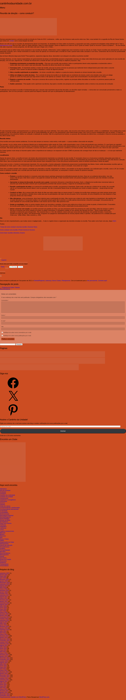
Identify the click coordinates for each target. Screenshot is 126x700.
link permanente (92, 280)
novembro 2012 (5, 661)
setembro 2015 (4, 622)
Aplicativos (3, 491)
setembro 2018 (4, 586)
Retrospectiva (4, 557)
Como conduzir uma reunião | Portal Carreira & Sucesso (17, 230)
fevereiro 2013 (4, 657)
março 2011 (3, 691)
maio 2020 (3, 578)
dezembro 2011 (5, 677)
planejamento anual (6, 45)
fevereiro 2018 (4, 592)
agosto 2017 (4, 599)
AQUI (114, 221)
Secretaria (3, 560)
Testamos (3, 564)
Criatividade (3, 513)
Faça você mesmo (5, 525)
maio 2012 (3, 669)
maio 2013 (3, 652)
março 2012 (3, 672)
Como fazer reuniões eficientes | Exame (12, 233)
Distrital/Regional (39, 280)
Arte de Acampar (5, 492)
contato (11, 41)
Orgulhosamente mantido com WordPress (13, 699)
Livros (2, 531)
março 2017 (3, 600)
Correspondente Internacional (9, 511)
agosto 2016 (4, 606)
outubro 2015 (4, 620)
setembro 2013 (4, 646)
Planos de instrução (6, 547)
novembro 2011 (5, 679)
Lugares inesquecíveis (7, 533)
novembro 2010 (5, 697)
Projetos (2, 550)
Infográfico (3, 528)
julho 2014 (3, 633)
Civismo (2, 505)
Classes (2, 506)
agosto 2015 (4, 624)
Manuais (2, 535)
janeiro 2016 (4, 617)
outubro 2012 (4, 663)
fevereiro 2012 (4, 674)
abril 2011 (3, 690)
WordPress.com (44, 699)
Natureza (3, 538)
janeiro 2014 (4, 639)
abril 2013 (3, 653)
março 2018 (3, 591)
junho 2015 (3, 627)
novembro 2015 (5, 619)
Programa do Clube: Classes (10, 287)
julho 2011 (3, 685)
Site (2, 328)
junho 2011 (3, 686)
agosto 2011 (4, 683)
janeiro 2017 (4, 603)
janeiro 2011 (4, 694)
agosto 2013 (4, 647)
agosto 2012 (4, 664)
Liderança (48, 280)
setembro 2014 (4, 631)
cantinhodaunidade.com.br (16, 3)
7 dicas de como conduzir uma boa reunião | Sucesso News (18, 227)
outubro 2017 (4, 595)
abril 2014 (3, 635)
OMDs (2, 542)
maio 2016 (3, 611)
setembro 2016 (4, 605)
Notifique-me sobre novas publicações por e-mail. (17, 337)
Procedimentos (4, 549)
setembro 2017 (4, 597)
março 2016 (3, 614)
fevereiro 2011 (4, 693)
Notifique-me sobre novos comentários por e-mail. (17, 334)
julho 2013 (3, 649)
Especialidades (4, 520)
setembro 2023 (4, 575)
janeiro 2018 (4, 594)
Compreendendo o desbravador (10, 509)
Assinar (63, 433)
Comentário (5, 300)
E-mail (3, 323)
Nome (3, 317)
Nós (1, 539)
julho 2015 (3, 625)
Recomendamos (6, 289)
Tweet (2, 266)
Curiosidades (4, 514)
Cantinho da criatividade (7, 497)
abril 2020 (3, 580)
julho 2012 (3, 666)
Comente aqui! (102, 280)
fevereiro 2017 (4, 602)
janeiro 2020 (4, 583)
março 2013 (3, 655)
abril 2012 (3, 671)
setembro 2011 (4, 682)
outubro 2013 (4, 644)
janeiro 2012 (4, 675)
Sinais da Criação (5, 561)
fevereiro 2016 (4, 616)
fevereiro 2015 (4, 628)
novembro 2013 (5, 642)
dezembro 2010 (5, 696)
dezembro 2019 (5, 584)
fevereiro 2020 (4, 581)
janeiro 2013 (4, 658)
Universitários (4, 568)
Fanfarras (3, 527)
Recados (3, 553)
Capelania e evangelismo (8, 502)
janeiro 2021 (4, 577)
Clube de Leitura (5, 508)
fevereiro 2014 (4, 638)
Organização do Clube (7, 544)
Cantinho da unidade (6, 499)
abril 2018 (3, 589)
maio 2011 (3, 688)
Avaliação (3, 494)
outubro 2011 (4, 680)
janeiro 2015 (4, 630)
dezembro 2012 (5, 660)
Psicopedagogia (5, 552)
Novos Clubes (56, 280)
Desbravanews (4, 516)
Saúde (2, 558)
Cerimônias (3, 503)
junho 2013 (3, 650)
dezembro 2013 (5, 641)
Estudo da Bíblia (5, 522)
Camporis (3, 495)
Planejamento (66, 280)
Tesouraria (3, 563)
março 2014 (3, 636)
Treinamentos (4, 566)
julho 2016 (3, 608)
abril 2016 (3, 613)
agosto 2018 (4, 588)
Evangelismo (4, 524)
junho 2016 (3, 610)
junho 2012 (3, 668)
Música (2, 536)
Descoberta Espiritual (6, 517)
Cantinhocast (4, 500)
